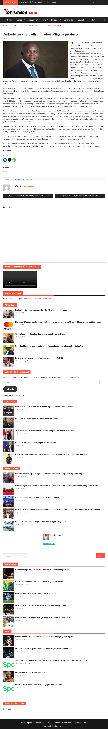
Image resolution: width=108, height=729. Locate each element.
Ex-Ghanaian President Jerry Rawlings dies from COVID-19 (39, 358)
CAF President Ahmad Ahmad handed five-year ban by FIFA (39, 581)
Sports (20, 20)
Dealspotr (57, 548)
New (93, 20)
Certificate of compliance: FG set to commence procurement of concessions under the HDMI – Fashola (57, 509)
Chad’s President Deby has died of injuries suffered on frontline (41, 334)
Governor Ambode (21, 179)
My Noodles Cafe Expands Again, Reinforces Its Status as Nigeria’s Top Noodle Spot (49, 473)
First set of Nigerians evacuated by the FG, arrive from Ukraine (41, 310)
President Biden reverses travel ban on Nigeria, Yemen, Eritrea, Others (44, 406)
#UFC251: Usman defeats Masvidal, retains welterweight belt (40, 605)
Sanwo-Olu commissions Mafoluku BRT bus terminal (37, 497)
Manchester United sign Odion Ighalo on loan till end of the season (42, 617)
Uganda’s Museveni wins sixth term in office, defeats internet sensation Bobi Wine (49, 346)
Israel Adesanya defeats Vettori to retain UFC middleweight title (42, 569)
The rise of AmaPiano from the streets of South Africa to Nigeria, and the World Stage (51, 660)
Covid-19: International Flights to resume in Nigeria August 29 (40, 521)
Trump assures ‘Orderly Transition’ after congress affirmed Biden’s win (44, 430)
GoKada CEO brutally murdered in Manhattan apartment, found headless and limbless (51, 454)
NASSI (30, 179)
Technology (33, 20)
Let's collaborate (49, 544)
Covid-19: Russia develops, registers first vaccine (35, 442)
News (9, 20)
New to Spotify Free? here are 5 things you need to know (38, 684)
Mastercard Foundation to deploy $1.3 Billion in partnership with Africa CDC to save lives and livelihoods (58, 322)
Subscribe (10, 389)
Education (82, 20)
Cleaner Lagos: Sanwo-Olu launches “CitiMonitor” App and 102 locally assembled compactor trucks (56, 485)
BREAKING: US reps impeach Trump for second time (36, 418)
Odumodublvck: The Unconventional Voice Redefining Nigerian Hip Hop (44, 636)
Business (55, 20)
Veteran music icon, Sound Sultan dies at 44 (33, 672)
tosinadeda (28, 186)
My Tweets (7, 709)
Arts (44, 20)
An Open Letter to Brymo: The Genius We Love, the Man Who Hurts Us (43, 648)
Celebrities (68, 20)
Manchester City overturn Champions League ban (35, 593)
